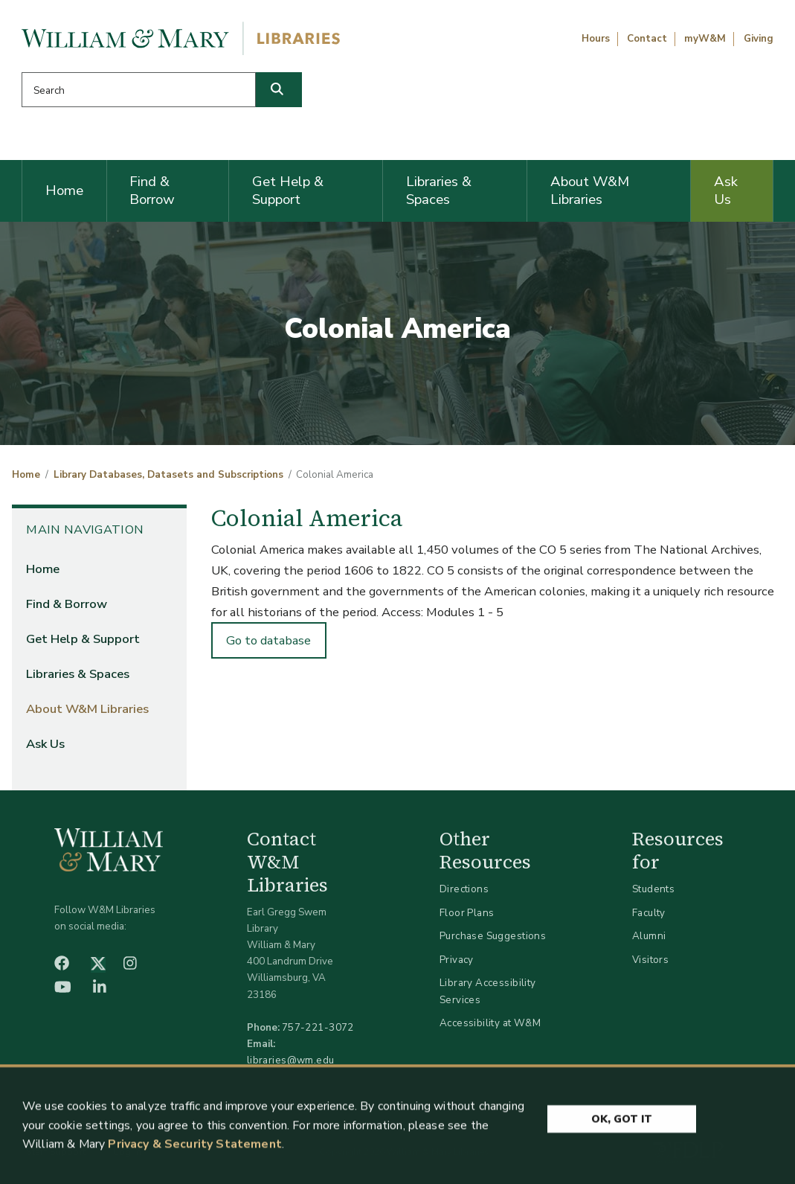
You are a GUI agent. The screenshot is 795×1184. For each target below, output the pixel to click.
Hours (596, 38)
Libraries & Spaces (438, 190)
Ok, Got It (621, 1125)
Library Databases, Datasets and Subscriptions (168, 474)
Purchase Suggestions (493, 936)
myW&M (705, 38)
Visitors (650, 960)
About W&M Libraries (589, 190)
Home (64, 190)
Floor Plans (467, 913)
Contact (647, 38)
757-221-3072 (318, 1027)
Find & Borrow (152, 190)
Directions (464, 889)
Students (653, 889)
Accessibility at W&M (490, 1023)
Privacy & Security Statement (194, 1150)
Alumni (649, 936)
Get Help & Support (288, 190)
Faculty (649, 913)
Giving (758, 38)
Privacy (457, 960)
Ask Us (726, 190)
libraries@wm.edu (291, 1060)
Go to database (268, 640)
